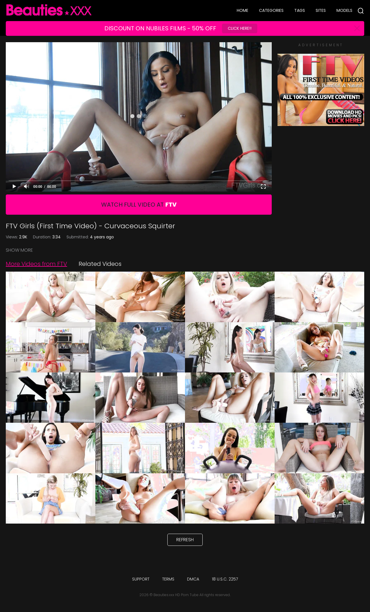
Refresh (185, 539)
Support (140, 579)
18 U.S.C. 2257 (225, 579)
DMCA (193, 579)
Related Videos (100, 264)
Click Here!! (239, 28)
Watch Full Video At (139, 205)
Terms (168, 579)
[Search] (360, 10)
